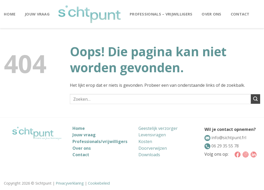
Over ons (211, 14)
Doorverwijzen (152, 148)
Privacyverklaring (70, 183)
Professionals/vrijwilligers (99, 141)
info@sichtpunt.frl (228, 137)
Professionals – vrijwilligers (161, 14)
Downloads (149, 154)
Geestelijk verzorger (158, 128)
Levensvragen (152, 135)
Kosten (145, 141)
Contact (240, 14)
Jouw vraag (37, 14)
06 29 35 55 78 (224, 146)
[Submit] (255, 99)
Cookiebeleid (99, 183)
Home (9, 14)
